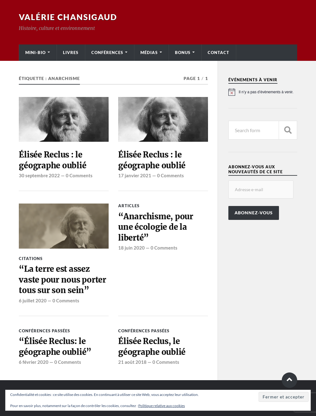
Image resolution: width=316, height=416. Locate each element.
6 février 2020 (33, 362)
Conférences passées (44, 330)
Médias (149, 52)
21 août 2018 (132, 362)
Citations (31, 258)
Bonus (182, 52)
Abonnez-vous (254, 212)
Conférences (107, 52)
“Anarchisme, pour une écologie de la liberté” (155, 227)
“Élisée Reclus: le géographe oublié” (55, 346)
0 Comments (79, 175)
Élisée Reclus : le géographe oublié (52, 160)
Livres (70, 52)
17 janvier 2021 (134, 175)
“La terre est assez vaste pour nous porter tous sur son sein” (62, 279)
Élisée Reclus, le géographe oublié (151, 346)
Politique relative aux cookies (161, 405)
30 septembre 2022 (39, 175)
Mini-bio (35, 52)
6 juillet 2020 (33, 300)
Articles (128, 205)
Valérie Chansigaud (68, 17)
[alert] (262, 92)
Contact (218, 52)
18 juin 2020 (131, 247)
